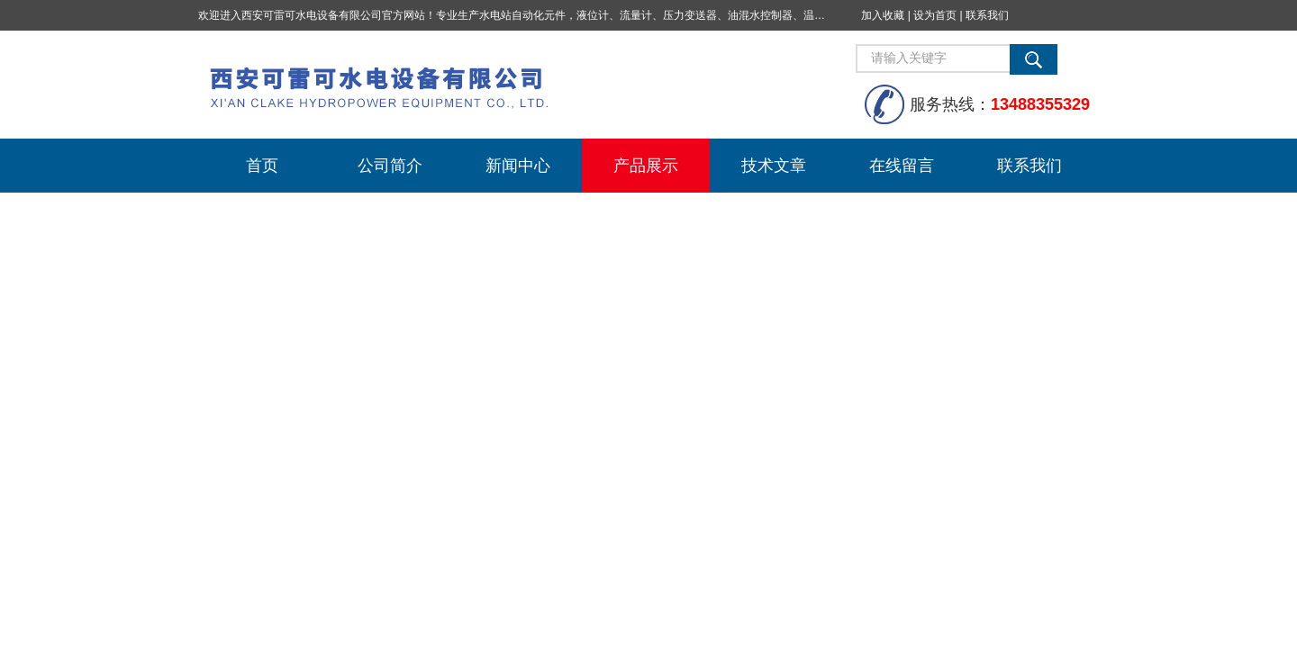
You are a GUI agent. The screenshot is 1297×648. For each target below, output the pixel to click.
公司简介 (390, 166)
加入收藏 (882, 15)
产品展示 (645, 166)
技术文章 (773, 166)
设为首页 (935, 15)
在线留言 (901, 166)
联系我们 (987, 15)
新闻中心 (517, 166)
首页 (262, 166)
